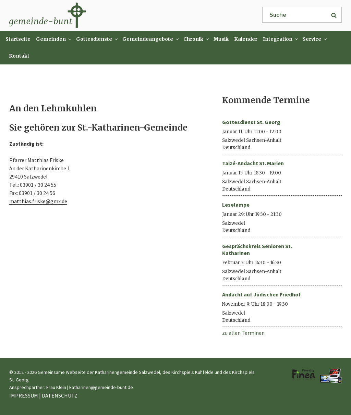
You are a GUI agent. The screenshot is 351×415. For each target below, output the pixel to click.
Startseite (18, 39)
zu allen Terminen (243, 332)
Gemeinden (54, 39)
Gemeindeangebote (150, 39)
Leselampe (236, 204)
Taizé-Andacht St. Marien (253, 163)
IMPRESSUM (23, 395)
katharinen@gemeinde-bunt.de (101, 387)
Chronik (196, 39)
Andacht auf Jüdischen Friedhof (261, 294)
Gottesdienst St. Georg (251, 122)
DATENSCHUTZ (59, 395)
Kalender (245, 39)
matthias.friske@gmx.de (38, 201)
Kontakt (19, 56)
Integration (281, 39)
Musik (221, 39)
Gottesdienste (97, 39)
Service (315, 39)
